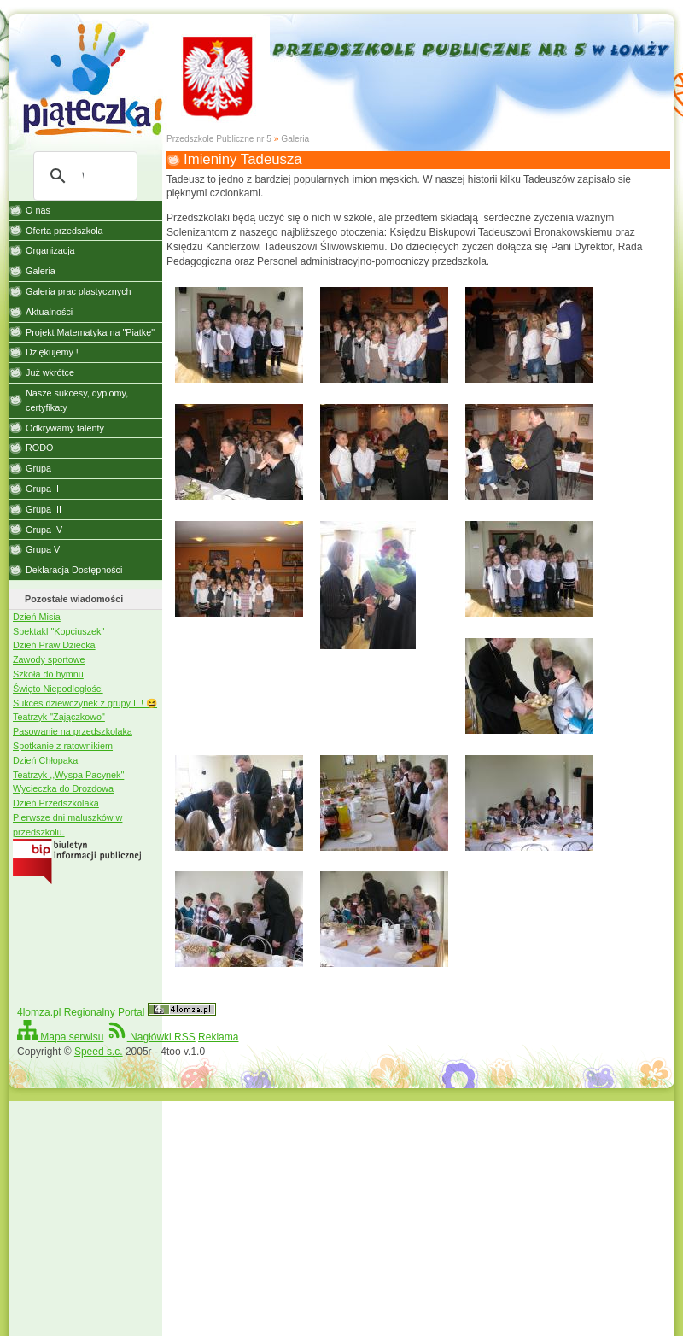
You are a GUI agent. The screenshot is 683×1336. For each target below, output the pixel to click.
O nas (38, 210)
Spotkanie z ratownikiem (63, 746)
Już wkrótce (50, 372)
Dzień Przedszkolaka (56, 803)
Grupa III (43, 509)
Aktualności (49, 312)
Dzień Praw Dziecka (54, 645)
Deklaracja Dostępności (74, 570)
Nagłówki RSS (151, 1037)
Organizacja (50, 250)
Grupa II (42, 488)
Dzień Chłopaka (45, 760)
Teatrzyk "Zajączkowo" (59, 717)
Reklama (218, 1037)
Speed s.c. (98, 1052)
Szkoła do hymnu (48, 674)
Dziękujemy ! (52, 352)
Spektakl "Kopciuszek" (58, 631)
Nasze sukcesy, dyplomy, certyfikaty (77, 400)
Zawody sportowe (49, 659)
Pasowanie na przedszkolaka (72, 731)
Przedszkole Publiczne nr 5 (218, 139)
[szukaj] (83, 176)
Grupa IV (44, 529)
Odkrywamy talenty (65, 428)
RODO (39, 447)
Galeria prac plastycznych (78, 291)
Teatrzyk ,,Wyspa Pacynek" (68, 775)
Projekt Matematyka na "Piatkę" (90, 332)
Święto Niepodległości (58, 688)
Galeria (295, 139)
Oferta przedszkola (64, 231)
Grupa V (43, 549)
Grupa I (41, 468)
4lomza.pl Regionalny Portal (116, 1012)
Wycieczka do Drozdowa (63, 788)
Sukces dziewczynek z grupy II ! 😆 (85, 703)
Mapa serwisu (60, 1037)
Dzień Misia (37, 617)
